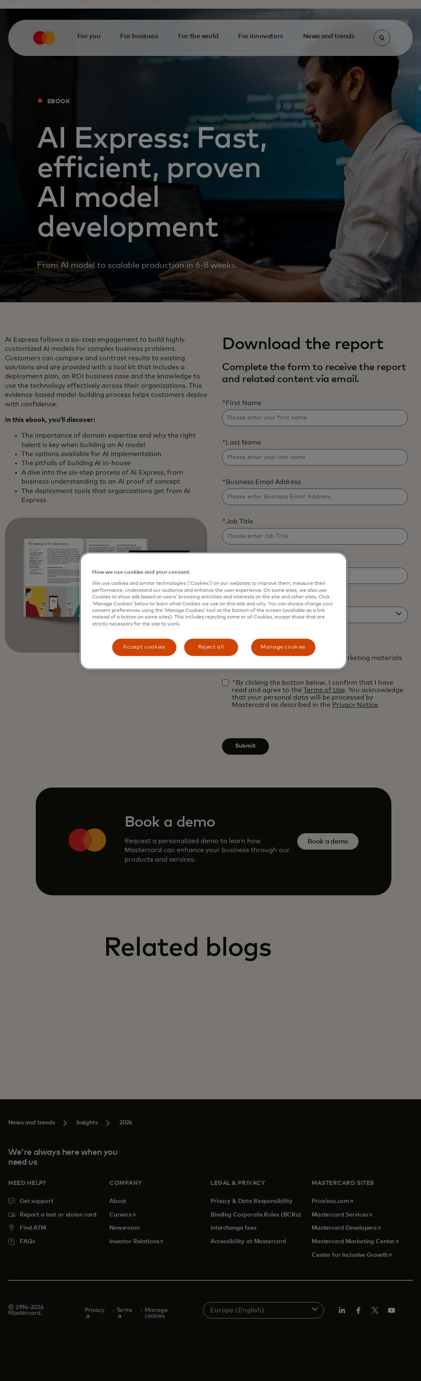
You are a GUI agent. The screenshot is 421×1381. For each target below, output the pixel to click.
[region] (213, 611)
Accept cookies (144, 647)
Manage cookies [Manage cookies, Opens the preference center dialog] (283, 647)
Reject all (211, 647)
